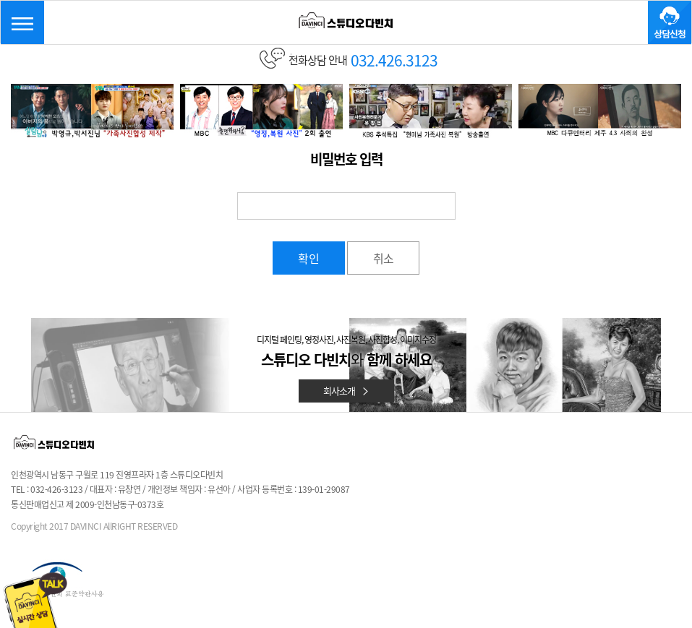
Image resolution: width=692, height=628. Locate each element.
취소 (383, 258)
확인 (309, 258)
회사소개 (346, 390)
